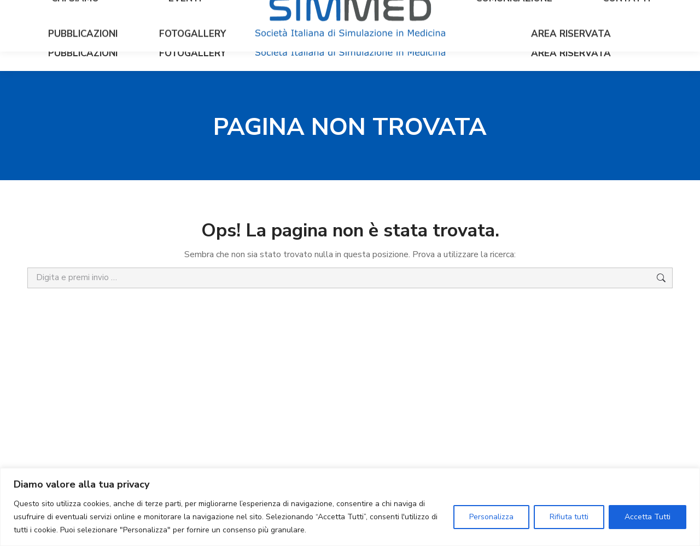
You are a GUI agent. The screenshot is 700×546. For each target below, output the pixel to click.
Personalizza (491, 517)
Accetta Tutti (647, 517)
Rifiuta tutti (569, 517)
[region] (350, 507)
